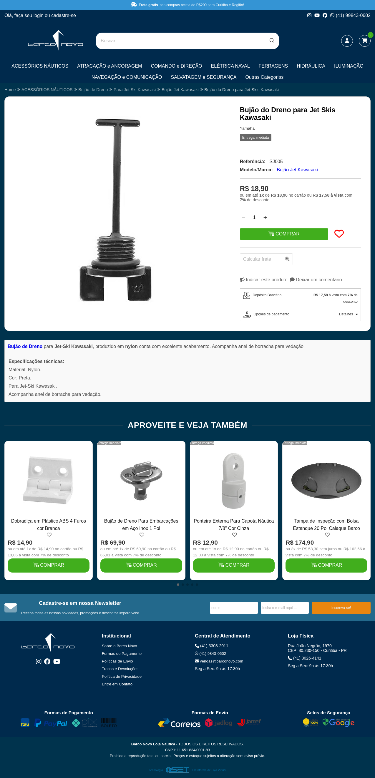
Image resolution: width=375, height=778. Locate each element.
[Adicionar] (265, 217)
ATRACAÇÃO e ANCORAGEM (109, 65)
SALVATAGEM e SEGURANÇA (204, 77)
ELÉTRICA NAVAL (230, 65)
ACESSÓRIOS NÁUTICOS (39, 65)
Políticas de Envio (117, 661)
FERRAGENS (273, 65)
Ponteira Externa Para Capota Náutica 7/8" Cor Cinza (234, 524)
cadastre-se (63, 15)
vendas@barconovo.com (219, 661)
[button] (178, 584)
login (39, 15)
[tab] (300, 298)
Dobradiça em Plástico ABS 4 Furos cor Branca (48, 524)
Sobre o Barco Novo (119, 646)
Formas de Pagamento (122, 653)
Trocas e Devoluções (120, 669)
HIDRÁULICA (311, 65)
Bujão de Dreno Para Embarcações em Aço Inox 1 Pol (141, 524)
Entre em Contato (117, 684)
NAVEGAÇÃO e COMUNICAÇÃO (127, 77)
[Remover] (243, 217)
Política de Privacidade (122, 676)
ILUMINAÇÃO (349, 65)
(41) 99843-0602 (350, 15)
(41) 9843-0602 (210, 653)
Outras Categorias (264, 77)
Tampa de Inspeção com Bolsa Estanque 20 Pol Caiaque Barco (326, 524)
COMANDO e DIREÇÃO (176, 65)
